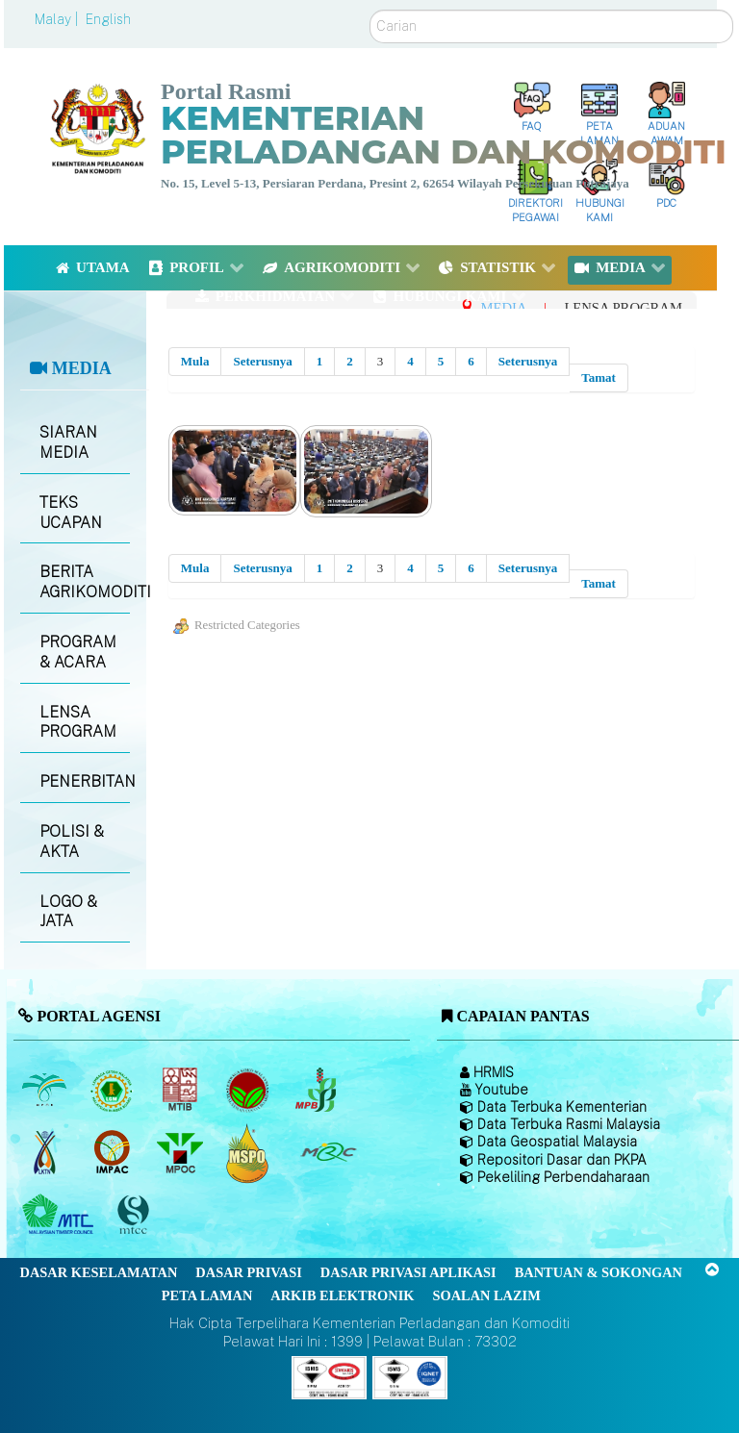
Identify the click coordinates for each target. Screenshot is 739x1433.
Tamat (598, 377)
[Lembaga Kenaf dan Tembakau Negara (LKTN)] (45, 1153)
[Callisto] (329, 1376)
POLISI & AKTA (71, 841)
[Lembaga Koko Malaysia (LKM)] (249, 1091)
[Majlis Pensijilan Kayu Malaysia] (136, 1215)
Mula (195, 361)
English (108, 19)
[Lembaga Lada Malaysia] (317, 1091)
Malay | (58, 19)
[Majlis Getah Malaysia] (327, 1153)
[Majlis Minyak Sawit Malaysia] (181, 1153)
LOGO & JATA (68, 911)
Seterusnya (262, 361)
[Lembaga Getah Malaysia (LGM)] (114, 1091)
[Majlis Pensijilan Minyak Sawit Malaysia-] (249, 1153)
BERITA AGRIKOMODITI (84, 582)
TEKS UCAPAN (70, 512)
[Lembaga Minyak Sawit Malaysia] (45, 1091)
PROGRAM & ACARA (77, 652)
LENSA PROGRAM (77, 722)
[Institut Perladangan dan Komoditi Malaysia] (114, 1153)
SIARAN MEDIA (68, 442)
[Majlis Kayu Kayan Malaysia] (60, 1216)
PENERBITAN (84, 781)
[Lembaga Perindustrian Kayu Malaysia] (181, 1091)
